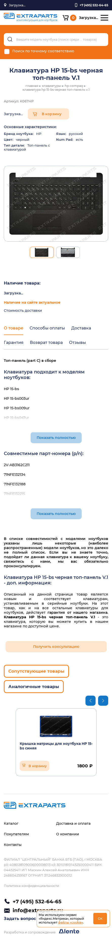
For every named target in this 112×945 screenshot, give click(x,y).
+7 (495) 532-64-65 (37, 902)
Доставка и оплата (73, 823)
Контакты (12, 844)
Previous (90, 701)
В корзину (51, 114)
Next (103, 701)
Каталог (11, 823)
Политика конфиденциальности (31, 886)
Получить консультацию (56, 646)
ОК (100, 918)
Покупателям (16, 834)
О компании (67, 834)
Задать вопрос (20, 918)
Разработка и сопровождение (41, 931)
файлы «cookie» (70, 922)
